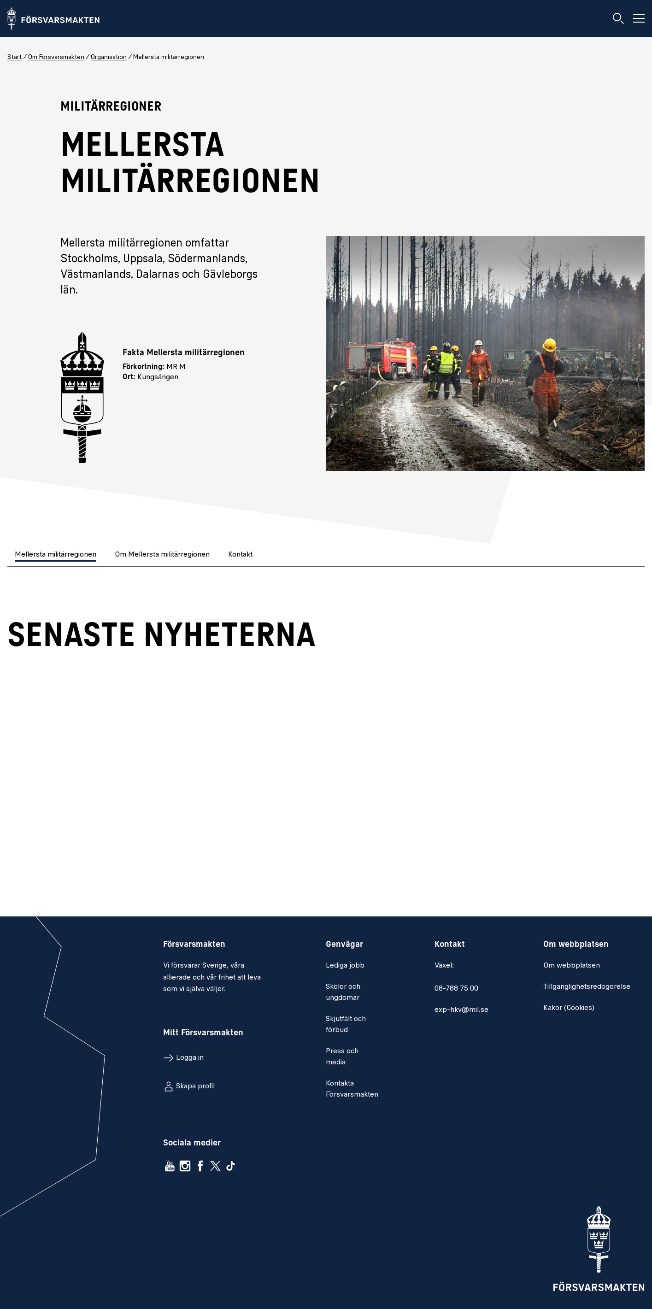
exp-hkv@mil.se (461, 1010)
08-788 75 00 (456, 988)
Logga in (190, 1058)
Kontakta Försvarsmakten (352, 1089)
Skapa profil (195, 1086)
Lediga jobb (345, 965)
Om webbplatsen (571, 965)
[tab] (56, 555)
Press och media (342, 1057)
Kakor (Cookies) (568, 1008)
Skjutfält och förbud (346, 1025)
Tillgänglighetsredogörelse (586, 987)
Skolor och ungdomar (343, 992)
